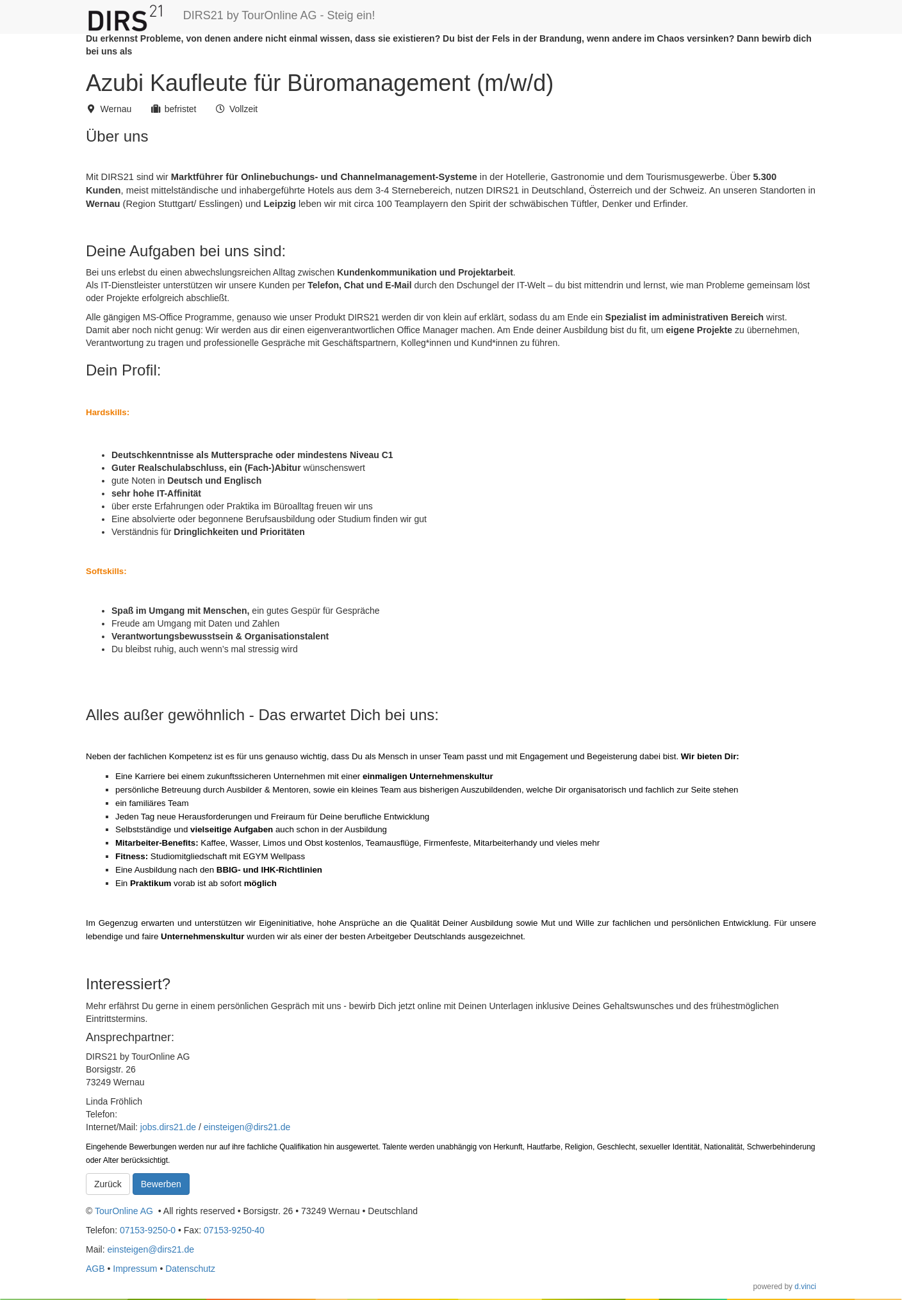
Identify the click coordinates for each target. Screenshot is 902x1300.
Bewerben (161, 1184)
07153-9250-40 (234, 1230)
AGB (95, 1268)
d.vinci (805, 1286)
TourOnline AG (124, 1211)
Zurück (108, 1184)
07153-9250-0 (148, 1230)
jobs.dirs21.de (168, 1127)
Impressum (135, 1268)
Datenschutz (190, 1268)
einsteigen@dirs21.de (247, 1127)
